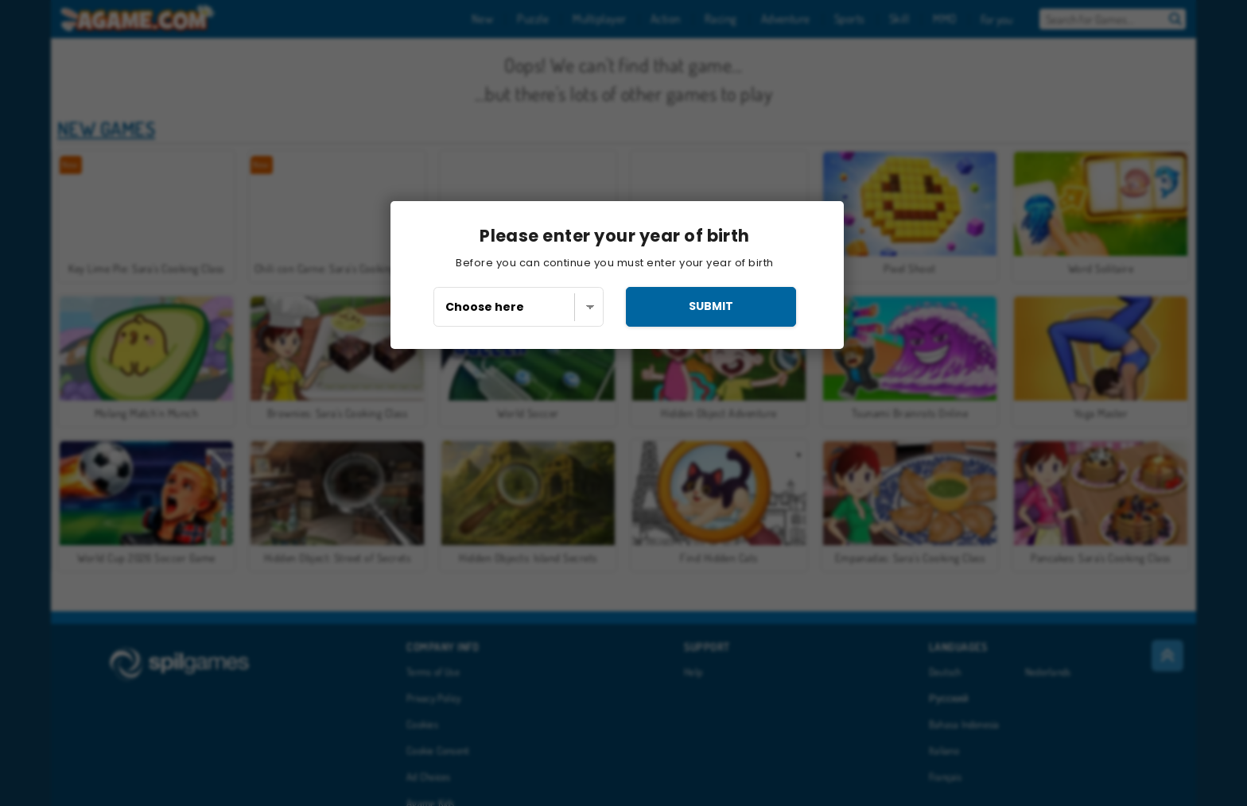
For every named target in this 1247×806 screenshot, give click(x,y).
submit (711, 306)
